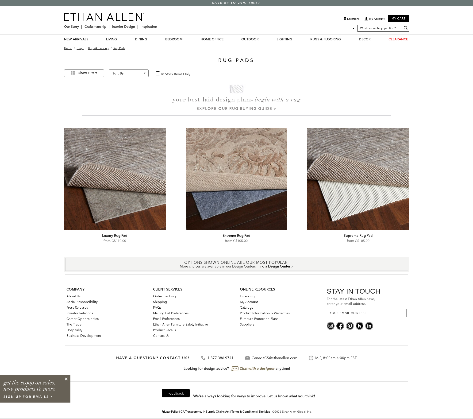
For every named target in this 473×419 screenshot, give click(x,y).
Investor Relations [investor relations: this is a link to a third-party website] (79, 313)
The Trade (73, 324)
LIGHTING (284, 39)
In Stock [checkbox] (165, 73)
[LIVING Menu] (119, 39)
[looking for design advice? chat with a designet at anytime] (236, 369)
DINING (141, 39)
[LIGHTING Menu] (295, 39)
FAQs (157, 307)
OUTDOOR (250, 39)
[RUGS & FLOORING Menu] (343, 39)
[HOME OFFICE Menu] (226, 39)
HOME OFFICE (212, 39)
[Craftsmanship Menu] (107, 25)
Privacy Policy (170, 411)
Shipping (160, 302)
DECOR (365, 39)
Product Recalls (164, 330)
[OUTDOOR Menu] (261, 39)
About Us (73, 296)
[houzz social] (359, 325)
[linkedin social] (369, 325)
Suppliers (247, 324)
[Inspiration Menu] (158, 25)
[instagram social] (331, 325)
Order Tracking (164, 296)
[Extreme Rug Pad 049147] (237, 179)
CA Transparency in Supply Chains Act (205, 411)
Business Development (83, 336)
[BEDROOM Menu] (185, 39)
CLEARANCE (398, 39)
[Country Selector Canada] (350, 28)
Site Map (264, 411)
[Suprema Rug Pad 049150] (358, 179)
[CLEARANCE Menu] (410, 39)
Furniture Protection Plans (259, 319)
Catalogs (246, 307)
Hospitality (74, 330)
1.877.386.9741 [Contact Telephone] (221, 358)
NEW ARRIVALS (76, 39)
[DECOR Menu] (373, 39)
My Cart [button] (399, 18)
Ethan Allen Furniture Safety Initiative (180, 324)
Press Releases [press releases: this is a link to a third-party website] (77, 307)
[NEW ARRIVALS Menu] (91, 39)
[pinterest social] (350, 325)
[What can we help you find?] (383, 28)
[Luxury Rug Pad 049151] (115, 179)
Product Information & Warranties (265, 313)
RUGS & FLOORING (325, 39)
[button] (374, 20)
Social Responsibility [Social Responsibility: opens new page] (82, 302)
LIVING (111, 39)
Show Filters (87, 73)
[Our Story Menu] (80, 25)
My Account (249, 302)
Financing (247, 296)
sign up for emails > (28, 397)
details (253, 2)
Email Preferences (166, 319)
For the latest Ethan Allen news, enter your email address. (351, 301)
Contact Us (161, 336)
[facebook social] (340, 325)
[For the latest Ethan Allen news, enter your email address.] (367, 313)
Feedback (176, 393)
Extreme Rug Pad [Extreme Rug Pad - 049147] (236, 235)
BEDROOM (174, 39)
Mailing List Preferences (170, 313)
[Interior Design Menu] (136, 25)
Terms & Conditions (244, 411)
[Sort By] (129, 73)
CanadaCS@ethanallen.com (274, 358)
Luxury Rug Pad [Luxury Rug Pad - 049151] (114, 235)
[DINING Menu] (150, 39)
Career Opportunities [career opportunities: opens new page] (82, 319)
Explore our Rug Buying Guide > (236, 108)
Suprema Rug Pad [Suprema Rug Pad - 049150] (358, 235)
